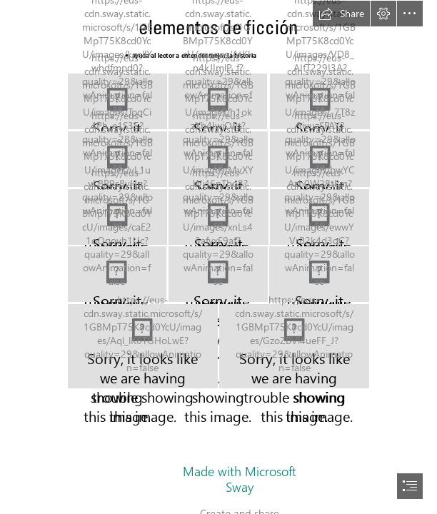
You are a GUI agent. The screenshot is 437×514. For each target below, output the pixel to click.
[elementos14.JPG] (293, 346)
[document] (218, 257)
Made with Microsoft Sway (239, 479)
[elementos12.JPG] (319, 274)
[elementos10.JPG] (117, 274)
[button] (341, 13)
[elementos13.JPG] (142, 346)
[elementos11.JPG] (218, 274)
